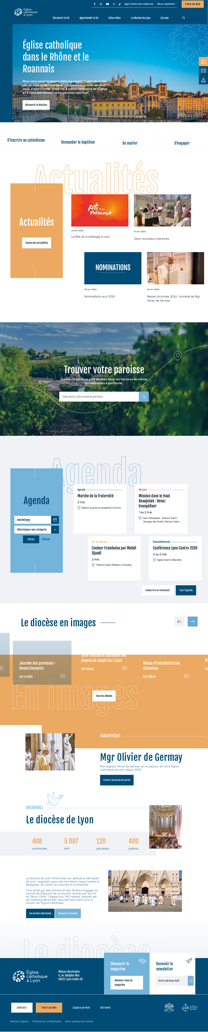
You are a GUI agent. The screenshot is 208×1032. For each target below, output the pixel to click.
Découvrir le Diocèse (36, 105)
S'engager (182, 143)
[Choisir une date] (55, 520)
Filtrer (31, 539)
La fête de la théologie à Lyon (90, 237)
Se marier (130, 143)
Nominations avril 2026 (99, 296)
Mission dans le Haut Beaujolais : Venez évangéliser (154, 500)
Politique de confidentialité (47, 1021)
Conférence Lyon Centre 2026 (175, 548)
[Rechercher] (144, 397)
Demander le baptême (78, 142)
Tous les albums (104, 695)
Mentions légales (19, 1021)
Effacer (46, 539)
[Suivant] (193, 621)
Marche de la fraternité (95, 495)
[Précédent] (179, 621)
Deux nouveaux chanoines (151, 239)
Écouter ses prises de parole (118, 780)
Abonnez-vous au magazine (123, 983)
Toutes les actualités (36, 242)
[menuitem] (95, 4)
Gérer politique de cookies (79, 1021)
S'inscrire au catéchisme (26, 140)
